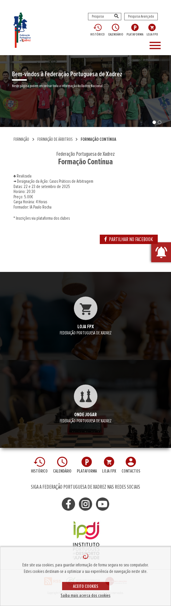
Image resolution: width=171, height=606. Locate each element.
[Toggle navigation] (157, 45)
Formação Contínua (98, 139)
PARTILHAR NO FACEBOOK (128, 239)
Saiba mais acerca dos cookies (85, 595)
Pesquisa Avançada (141, 16)
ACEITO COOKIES (85, 586)
